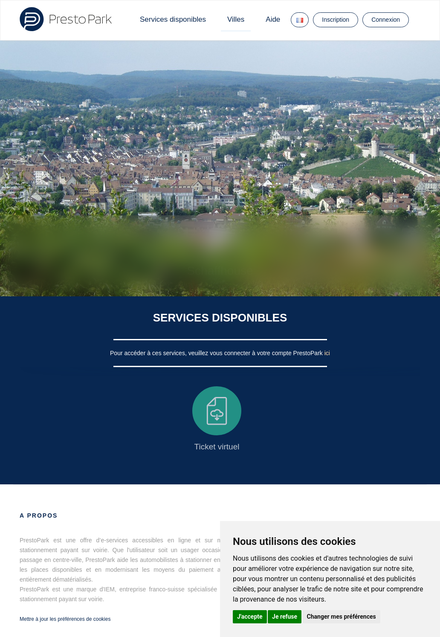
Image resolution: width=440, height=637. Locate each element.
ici (327, 353)
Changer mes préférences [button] (341, 616)
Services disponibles (173, 19)
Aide (273, 19)
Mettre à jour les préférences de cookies (65, 619)
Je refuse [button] (284, 616)
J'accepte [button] (250, 616)
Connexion (385, 19)
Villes (235, 19)
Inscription (335, 19)
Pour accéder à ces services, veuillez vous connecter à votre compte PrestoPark (217, 353)
